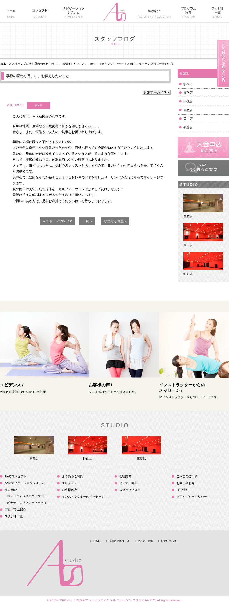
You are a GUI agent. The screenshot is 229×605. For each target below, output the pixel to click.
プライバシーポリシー (191, 496)
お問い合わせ (185, 483)
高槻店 (188, 101)
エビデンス (69, 483)
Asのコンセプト (15, 476)
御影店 (188, 127)
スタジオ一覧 (14, 516)
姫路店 (188, 92)
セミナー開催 (128, 483)
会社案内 (125, 476)
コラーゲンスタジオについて (27, 496)
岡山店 (188, 118)
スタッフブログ (21, 63)
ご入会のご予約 (187, 476)
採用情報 (182, 490)
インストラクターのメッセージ (83, 496)
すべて (188, 84)
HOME (4, 63)
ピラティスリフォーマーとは (27, 502)
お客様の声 (69, 490)
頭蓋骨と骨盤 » (115, 221)
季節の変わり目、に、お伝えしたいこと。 (39, 76)
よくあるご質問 (72, 476)
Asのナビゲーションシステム (25, 483)
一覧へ (87, 221)
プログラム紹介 (15, 509)
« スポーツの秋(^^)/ (57, 221)
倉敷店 (188, 110)
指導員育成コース (119, 541)
